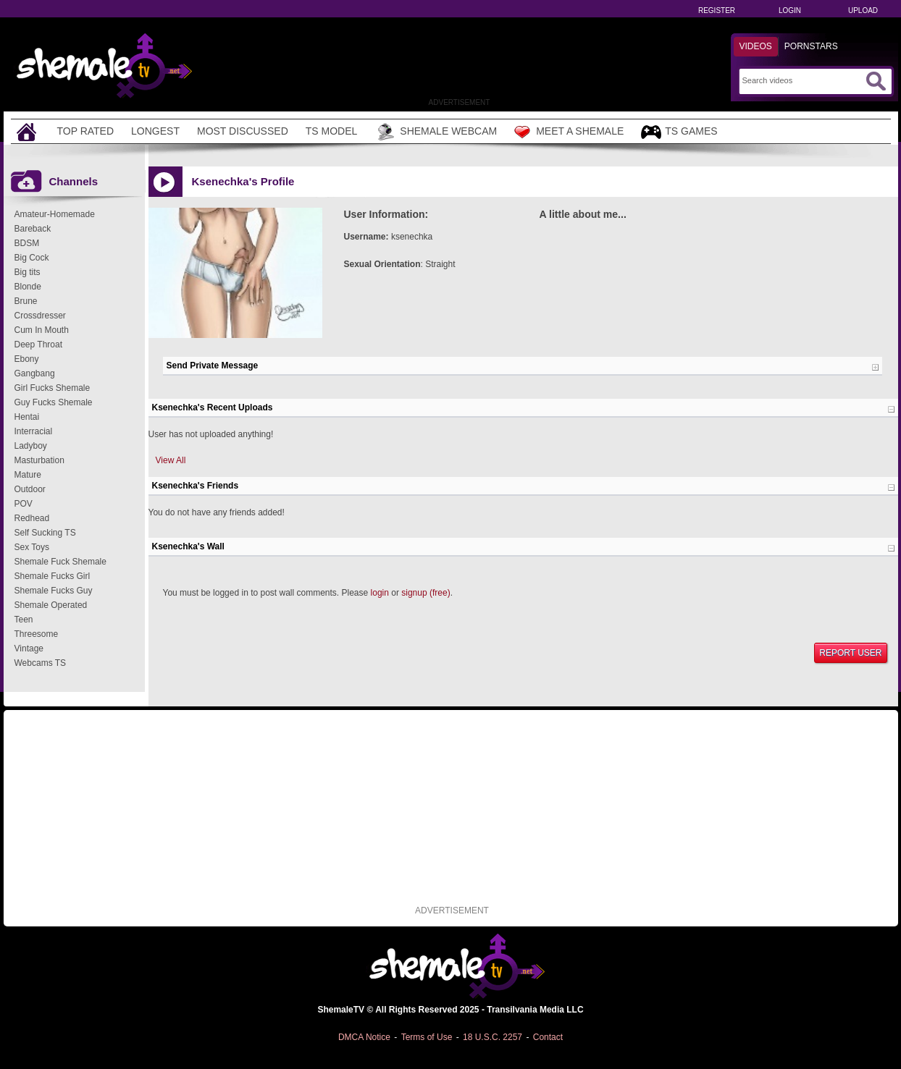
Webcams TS (40, 663)
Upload (863, 10)
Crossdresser (40, 315)
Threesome (36, 634)
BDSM (27, 243)
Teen (23, 619)
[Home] (28, 131)
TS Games (679, 132)
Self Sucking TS (45, 533)
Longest (155, 131)
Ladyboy (30, 446)
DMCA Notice (364, 1037)
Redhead (32, 518)
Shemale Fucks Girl (52, 576)
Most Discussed (242, 131)
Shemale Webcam (435, 131)
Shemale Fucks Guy (53, 591)
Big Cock (31, 258)
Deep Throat (38, 344)
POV (23, 504)
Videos (755, 46)
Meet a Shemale (569, 131)
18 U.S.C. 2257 (492, 1037)
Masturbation (39, 460)
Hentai (27, 417)
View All (171, 460)
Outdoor (30, 489)
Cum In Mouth (41, 330)
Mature (27, 475)
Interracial (33, 431)
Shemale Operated (51, 605)
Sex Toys (31, 547)
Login (790, 10)
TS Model (332, 131)
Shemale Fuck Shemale (60, 562)
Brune (26, 301)
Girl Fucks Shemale (52, 388)
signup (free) (425, 593)
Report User (850, 653)
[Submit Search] (876, 81)
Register (716, 10)
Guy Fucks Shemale (53, 402)
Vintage (28, 648)
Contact (548, 1037)
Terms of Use (427, 1037)
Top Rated (85, 131)
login (380, 593)
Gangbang (34, 373)
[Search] (802, 80)
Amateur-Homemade (54, 214)
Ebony (26, 359)
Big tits (27, 272)
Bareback (32, 229)
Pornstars (811, 46)
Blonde (27, 287)
